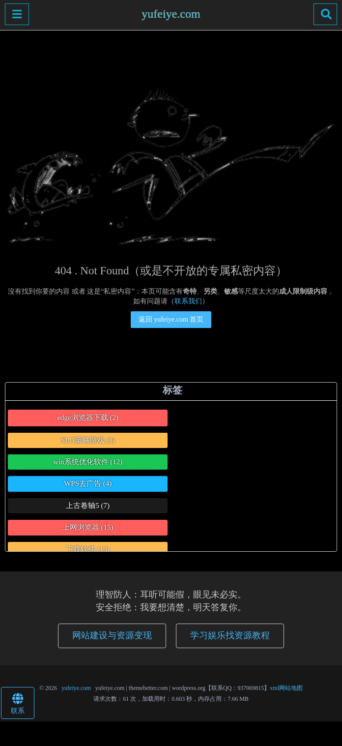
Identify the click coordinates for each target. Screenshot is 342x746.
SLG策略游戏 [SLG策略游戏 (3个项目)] (88, 440)
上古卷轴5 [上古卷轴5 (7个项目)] (88, 505)
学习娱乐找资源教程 (230, 635)
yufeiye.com (171, 13)
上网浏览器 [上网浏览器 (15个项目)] (88, 527)
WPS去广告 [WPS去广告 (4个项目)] (88, 483)
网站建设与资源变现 (112, 635)
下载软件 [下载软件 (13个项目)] (88, 549)
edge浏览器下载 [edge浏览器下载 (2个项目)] (87, 417)
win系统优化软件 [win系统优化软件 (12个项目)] (87, 462)
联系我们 (188, 301)
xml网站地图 (286, 688)
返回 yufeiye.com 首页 (171, 319)
